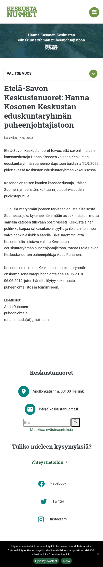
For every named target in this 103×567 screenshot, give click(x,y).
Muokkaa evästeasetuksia (51, 430)
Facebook (58, 483)
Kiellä (66, 560)
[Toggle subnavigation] (93, 74)
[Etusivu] (22, 11)
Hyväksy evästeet (46, 560)
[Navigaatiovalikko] (94, 12)
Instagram (58, 519)
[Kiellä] (98, 554)
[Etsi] (47, 423)
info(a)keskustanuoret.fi (58, 409)
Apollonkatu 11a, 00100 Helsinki (59, 391)
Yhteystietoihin (47, 462)
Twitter (58, 501)
